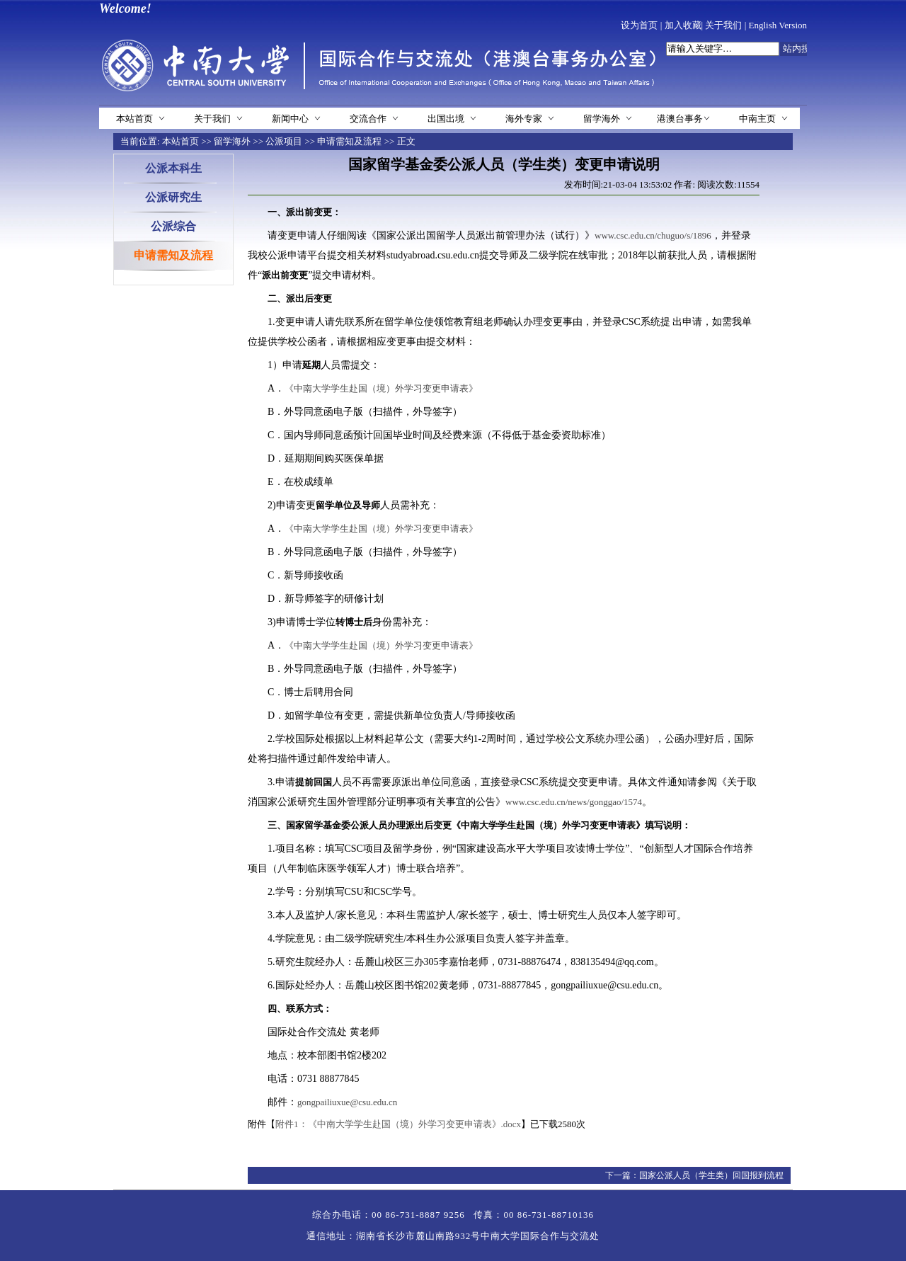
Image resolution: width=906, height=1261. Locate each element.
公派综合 (173, 226)
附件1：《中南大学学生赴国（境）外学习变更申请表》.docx (398, 1124)
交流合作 (368, 118)
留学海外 (601, 118)
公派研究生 (173, 197)
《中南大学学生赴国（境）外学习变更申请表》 (381, 388)
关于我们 (723, 25)
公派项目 (283, 141)
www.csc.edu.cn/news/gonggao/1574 (573, 802)
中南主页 (757, 118)
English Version (778, 25)
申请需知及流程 (349, 141)
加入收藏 (683, 25)
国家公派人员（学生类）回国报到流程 (711, 1175)
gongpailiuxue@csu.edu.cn (347, 1102)
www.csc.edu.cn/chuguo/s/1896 (653, 235)
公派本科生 (173, 168)
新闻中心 (290, 118)
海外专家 (523, 118)
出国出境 (446, 118)
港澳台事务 (680, 118)
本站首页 (134, 118)
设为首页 (639, 25)
